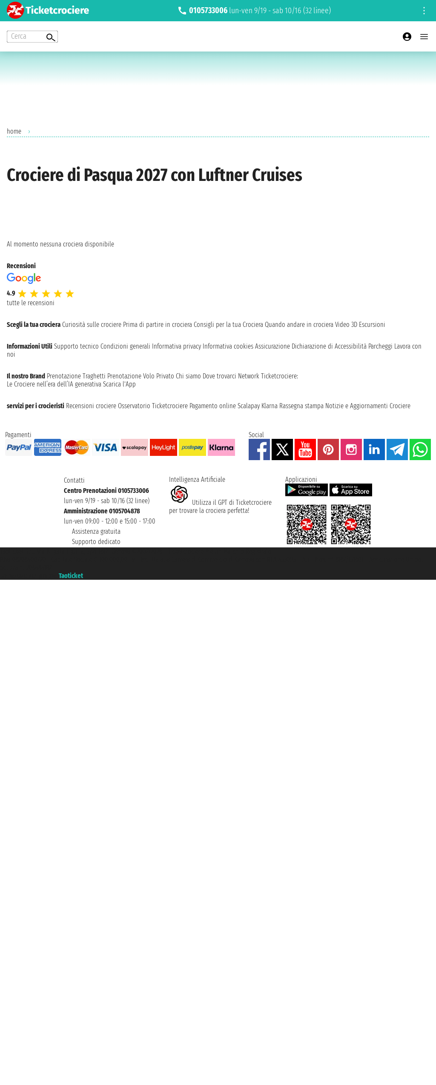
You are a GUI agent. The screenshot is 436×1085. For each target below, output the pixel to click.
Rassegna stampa (301, 406)
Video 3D (346, 325)
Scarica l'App (119, 384)
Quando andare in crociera (299, 325)
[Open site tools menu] (424, 11)
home (14, 131)
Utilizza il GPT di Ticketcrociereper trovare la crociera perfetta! (220, 506)
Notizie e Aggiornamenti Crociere (367, 406)
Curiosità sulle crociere (91, 325)
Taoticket (71, 576)
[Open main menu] (424, 36)
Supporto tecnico (76, 346)
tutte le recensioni (30, 303)
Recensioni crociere (91, 406)
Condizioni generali (125, 346)
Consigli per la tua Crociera (228, 325)
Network (248, 376)
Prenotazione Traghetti (76, 376)
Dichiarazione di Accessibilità (329, 346)
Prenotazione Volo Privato (140, 376)
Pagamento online (212, 406)
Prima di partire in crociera (157, 325)
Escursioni (372, 325)
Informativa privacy (176, 346)
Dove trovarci (219, 376)
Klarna (269, 406)
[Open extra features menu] (32, 37)
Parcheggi (380, 346)
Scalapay (249, 406)
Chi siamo (188, 376)
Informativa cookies (228, 346)
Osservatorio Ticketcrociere (153, 406)
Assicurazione (272, 346)
